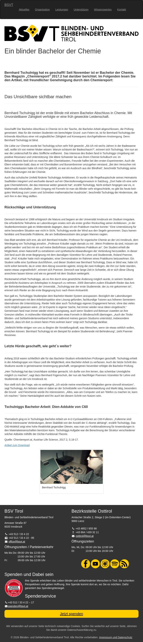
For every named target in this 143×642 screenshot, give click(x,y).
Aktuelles (24, 9)
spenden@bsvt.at (18, 606)
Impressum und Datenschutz (115, 637)
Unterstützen (81, 9)
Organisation (42, 9)
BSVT (8, 5)
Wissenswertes (103, 9)
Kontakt (121, 9)
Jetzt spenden (71, 614)
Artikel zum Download (17, 445)
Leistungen (61, 9)
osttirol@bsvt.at (85, 535)
